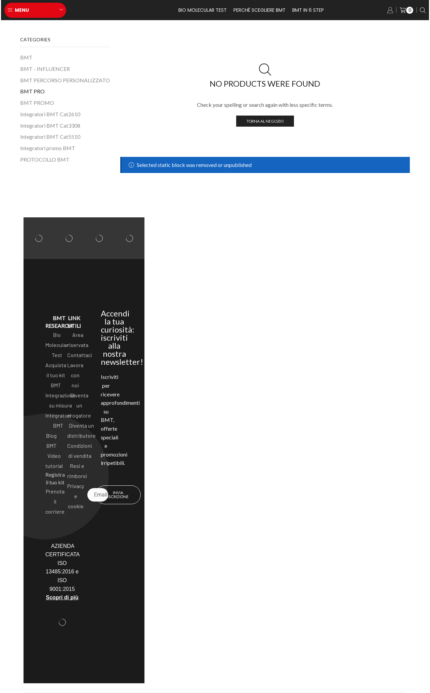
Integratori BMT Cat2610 (50, 114)
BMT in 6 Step (308, 10)
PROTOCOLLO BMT (45, 159)
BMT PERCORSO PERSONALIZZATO (65, 80)
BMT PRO (32, 91)
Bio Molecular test (202, 10)
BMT (26, 57)
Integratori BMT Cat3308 (50, 125)
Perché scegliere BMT (259, 10)
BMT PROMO (37, 102)
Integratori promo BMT (47, 148)
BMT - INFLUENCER (45, 69)
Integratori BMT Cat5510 (50, 136)
